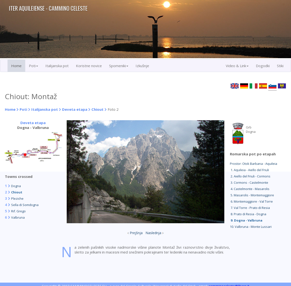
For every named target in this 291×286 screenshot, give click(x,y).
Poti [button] (33, 65)
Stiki (280, 65)
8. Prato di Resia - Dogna (248, 214)
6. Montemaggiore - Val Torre (251, 201)
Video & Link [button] (237, 65)
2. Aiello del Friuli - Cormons (250, 176)
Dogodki (263, 65)
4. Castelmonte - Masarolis (249, 189)
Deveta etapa (74, 109)
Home (16, 65)
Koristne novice (89, 65)
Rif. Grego (18, 211)
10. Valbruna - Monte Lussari (251, 226)
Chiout (97, 109)
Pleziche (17, 198)
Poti (23, 109)
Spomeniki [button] (118, 65)
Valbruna (18, 217)
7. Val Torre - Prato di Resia (250, 208)
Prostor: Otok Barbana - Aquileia (253, 163)
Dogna (16, 186)
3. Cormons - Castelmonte (249, 182)
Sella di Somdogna (25, 205)
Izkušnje (142, 65)
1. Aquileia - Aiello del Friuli (249, 170)
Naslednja (153, 232)
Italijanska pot (57, 65)
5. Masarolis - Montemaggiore (252, 195)
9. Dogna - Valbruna (246, 220)
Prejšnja (136, 232)
